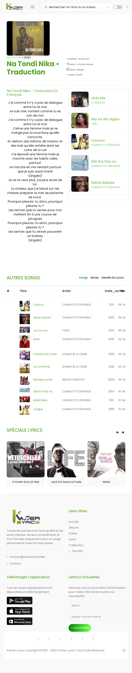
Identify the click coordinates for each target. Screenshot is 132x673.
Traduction (76, 545)
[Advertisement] (69, 254)
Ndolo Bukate (42, 317)
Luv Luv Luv (40, 330)
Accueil (73, 522)
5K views (124, 305)
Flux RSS (76, 551)
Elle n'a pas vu (42, 392)
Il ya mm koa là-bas (25, 482)
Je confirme (41, 367)
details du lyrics (113, 278)
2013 (111, 330)
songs (83, 278)
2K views (124, 339)
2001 (111, 409)
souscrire (79, 628)
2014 (111, 392)
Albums (74, 528)
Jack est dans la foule (66, 482)
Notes (95, 278)
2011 (111, 305)
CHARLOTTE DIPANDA (76, 305)
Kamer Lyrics (67, 651)
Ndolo (106, 482)
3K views (124, 317)
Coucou (38, 305)
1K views (124, 392)
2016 (111, 367)
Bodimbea (40, 401)
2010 (111, 339)
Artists (73, 534)
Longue (38, 409)
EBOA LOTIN (14, 57)
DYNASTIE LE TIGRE (74, 354)
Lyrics (72, 540)
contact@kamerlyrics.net (26, 557)
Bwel (36, 339)
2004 (111, 380)
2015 (111, 317)
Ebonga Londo (42, 380)
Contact (14, 564)
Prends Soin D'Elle (45, 354)
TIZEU (66, 330)
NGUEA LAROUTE (73, 380)
